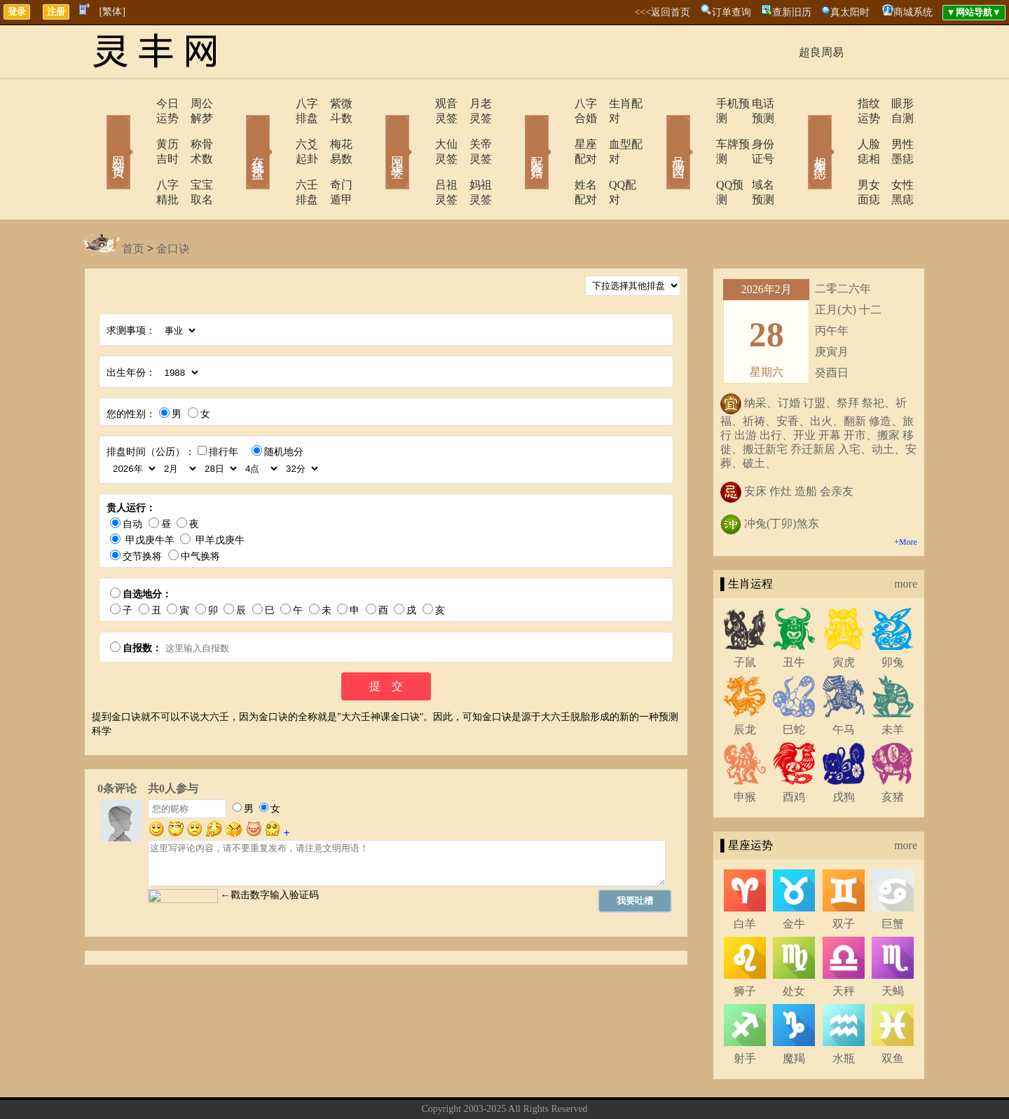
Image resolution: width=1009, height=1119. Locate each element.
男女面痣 (838, 155)
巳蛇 (794, 685)
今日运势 (138, 103)
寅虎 (843, 618)
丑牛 (794, 618)
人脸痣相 (838, 129)
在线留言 (529, 1086)
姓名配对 (558, 155)
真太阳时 (850, 12)
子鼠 (745, 618)
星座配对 (558, 129)
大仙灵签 (418, 129)
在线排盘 (238, 132)
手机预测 (698, 103)
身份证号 (753, 129)
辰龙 (745, 685)
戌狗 (843, 753)
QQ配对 (610, 155)
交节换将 (142, 512)
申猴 (745, 753)
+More (905, 498)
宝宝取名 (192, 155)
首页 (133, 204)
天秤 (843, 947)
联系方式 (480, 1086)
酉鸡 (794, 753)
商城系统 (913, 12)
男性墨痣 (893, 129)
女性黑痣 (893, 155)
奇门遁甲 (332, 155)
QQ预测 (695, 155)
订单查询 (731, 12)
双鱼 (892, 1014)
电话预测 (753, 103)
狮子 (745, 947)
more (905, 539)
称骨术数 (192, 129)
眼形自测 (893, 103)
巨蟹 (892, 880)
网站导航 (578, 1086)
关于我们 (431, 1086)
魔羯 (794, 1014)
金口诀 (173, 204)
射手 (745, 1014)
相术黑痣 (799, 132)
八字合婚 (558, 103)
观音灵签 (418, 103)
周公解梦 (192, 103)
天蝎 (892, 947)
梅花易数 (332, 129)
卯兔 (892, 618)
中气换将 (200, 512)
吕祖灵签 (418, 155)
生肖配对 (613, 103)
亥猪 (892, 753)
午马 (843, 685)
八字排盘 (278, 103)
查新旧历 (791, 12)
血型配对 (613, 129)
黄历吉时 (138, 129)
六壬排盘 (278, 155)
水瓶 (843, 1014)
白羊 (745, 880)
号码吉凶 (659, 132)
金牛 (794, 880)
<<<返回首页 (662, 12)
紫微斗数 (332, 103)
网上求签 (378, 132)
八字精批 (138, 155)
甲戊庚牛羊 (149, 496)
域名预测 (753, 155)
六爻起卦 (278, 129)
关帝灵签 (473, 129)
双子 (843, 880)
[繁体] (112, 11)
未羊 (892, 685)
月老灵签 (473, 103)
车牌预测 (698, 129)
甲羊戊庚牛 (220, 496)
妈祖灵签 (473, 155)
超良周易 (821, 52)
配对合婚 (519, 132)
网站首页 (98, 132)
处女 (794, 947)
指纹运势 (838, 103)
